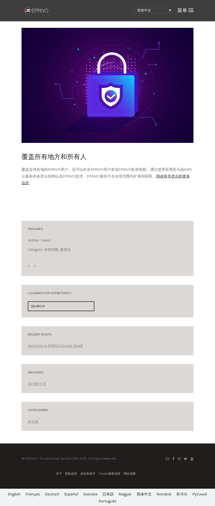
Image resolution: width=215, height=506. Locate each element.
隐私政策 (71, 473)
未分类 (33, 421)
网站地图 (130, 473)
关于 (59, 473)
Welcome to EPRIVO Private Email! (55, 345)
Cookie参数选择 (109, 473)
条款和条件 (87, 473)
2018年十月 (37, 383)
